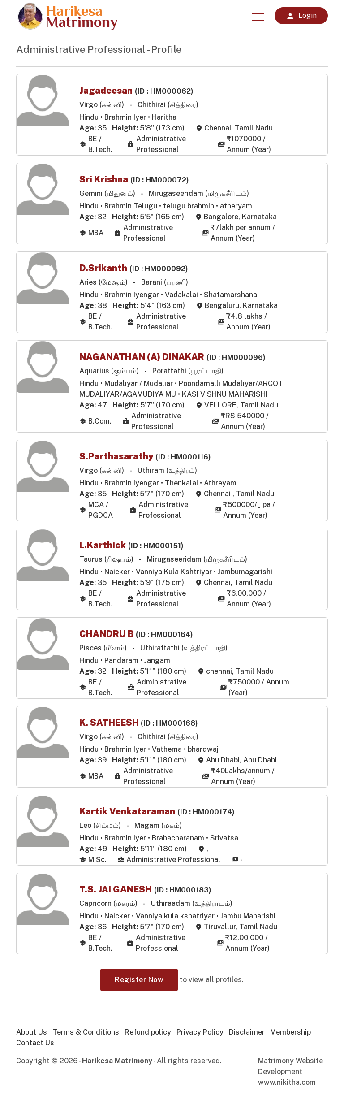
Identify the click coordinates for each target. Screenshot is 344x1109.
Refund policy (148, 1035)
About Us (31, 1035)
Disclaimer (247, 1035)
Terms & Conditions (85, 1035)
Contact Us (35, 1046)
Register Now (139, 983)
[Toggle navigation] (258, 15)
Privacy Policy (200, 1035)
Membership (290, 1035)
